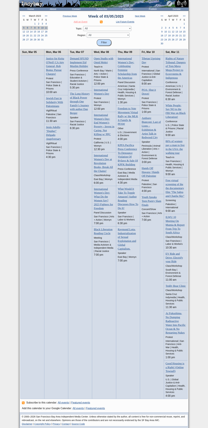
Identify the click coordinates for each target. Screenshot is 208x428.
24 (42, 35)
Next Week (140, 16)
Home (30, 9)
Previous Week (70, 16)
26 (24, 39)
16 (38, 31)
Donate (177, 9)
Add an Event (80, 21)
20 (27, 35)
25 (46, 35)
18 (46, 31)
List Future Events (125, 21)
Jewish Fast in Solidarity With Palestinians (54, 102)
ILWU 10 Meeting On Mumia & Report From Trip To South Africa (175, 225)
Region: (82, 35)
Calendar (128, 9)
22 (35, 35)
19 (24, 35)
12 (24, 31)
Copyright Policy (42, 424)
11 (46, 27)
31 (42, 39)
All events (63, 402)
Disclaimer (27, 424)
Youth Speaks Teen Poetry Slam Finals (151, 201)
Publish (153, 9)
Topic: (79, 28)
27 (27, 39)
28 (31, 39)
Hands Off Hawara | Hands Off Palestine (150, 172)
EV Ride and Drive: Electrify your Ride (174, 257)
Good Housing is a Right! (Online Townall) (175, 367)
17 (42, 31)
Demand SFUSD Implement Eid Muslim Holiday (79, 62)
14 (31, 31)
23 (38, 35)
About (53, 9)
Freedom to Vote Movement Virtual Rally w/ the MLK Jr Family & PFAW (128, 116)
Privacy (56, 424)
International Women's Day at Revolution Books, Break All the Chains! (103, 163)
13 (27, 31)
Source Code (78, 424)
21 (31, 35)
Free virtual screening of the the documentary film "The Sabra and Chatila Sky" (175, 188)
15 (35, 31)
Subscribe (101, 9)
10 (42, 27)
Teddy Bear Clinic (176, 285)
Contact (76, 9)
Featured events (80, 402)
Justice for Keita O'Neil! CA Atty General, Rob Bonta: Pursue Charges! (55, 66)
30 (38, 39)
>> (46, 16)
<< (23, 16)
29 (35, 39)
